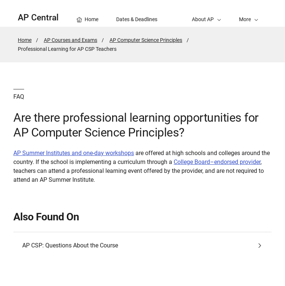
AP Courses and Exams (70, 40)
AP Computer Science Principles (145, 40)
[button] (248, 13)
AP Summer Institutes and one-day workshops (73, 153)
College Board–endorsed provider (217, 161)
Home (25, 40)
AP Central (38, 18)
